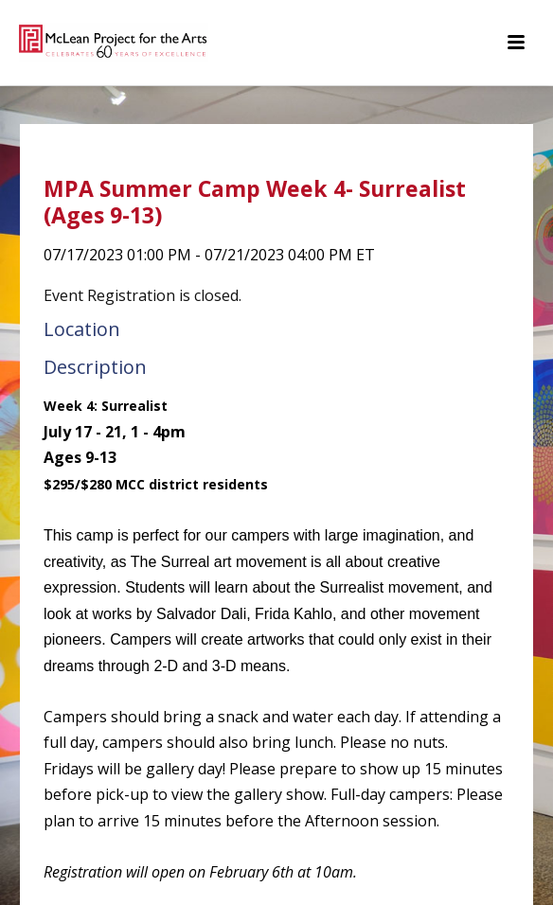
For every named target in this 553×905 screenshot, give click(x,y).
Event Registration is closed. (142, 295)
